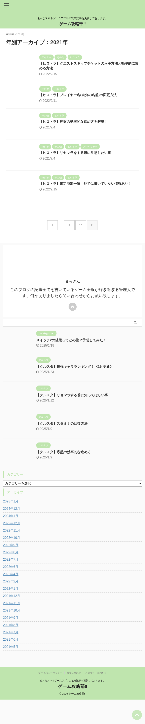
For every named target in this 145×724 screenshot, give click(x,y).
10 (81, 249)
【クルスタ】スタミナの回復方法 (53, 448)
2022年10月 (11, 562)
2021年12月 (11, 620)
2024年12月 (11, 533)
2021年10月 (11, 635)
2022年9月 (11, 569)
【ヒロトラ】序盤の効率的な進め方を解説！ (85, 126)
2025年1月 (11, 526)
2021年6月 (11, 664)
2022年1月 (11, 613)
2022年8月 (11, 576)
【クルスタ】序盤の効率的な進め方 (55, 476)
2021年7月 (11, 656)
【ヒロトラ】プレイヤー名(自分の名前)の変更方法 (90, 96)
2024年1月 (11, 540)
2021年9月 (11, 642)
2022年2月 (11, 605)
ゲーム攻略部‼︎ (72, 24)
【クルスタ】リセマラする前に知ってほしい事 (64, 419)
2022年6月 (11, 591)
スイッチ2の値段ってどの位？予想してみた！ (63, 365)
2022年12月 (11, 547)
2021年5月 (11, 671)
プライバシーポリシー (50, 697)
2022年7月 (11, 584)
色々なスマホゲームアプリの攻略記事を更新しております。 (72, 705)
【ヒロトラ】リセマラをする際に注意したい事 (87, 164)
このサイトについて (96, 697)
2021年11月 (11, 627)
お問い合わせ (74, 697)
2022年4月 (11, 598)
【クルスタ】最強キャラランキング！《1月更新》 (67, 391)
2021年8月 (11, 649)
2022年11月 (11, 555)
